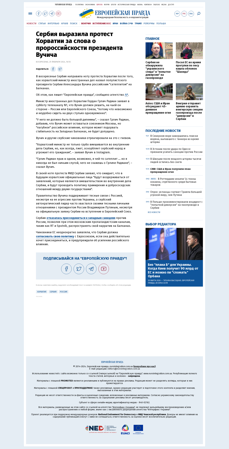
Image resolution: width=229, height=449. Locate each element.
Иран (115, 23)
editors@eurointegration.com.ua (124, 368)
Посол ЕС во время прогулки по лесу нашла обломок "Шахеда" (188, 67)
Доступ (171, 5)
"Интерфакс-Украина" (123, 407)
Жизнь (140, 5)
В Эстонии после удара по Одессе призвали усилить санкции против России (176, 150)
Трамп (138, 23)
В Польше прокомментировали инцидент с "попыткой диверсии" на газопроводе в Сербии (176, 204)
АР (126, 94)
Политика (79, 5)
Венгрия (86, 23)
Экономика (90, 5)
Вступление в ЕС (102, 23)
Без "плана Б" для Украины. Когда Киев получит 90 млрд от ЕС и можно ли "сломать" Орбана (173, 270)
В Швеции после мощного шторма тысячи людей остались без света (175, 160)
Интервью (53, 23)
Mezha (163, 5)
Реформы (149, 23)
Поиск (73, 23)
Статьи (42, 23)
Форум (106, 5)
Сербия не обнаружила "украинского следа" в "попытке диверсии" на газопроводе (158, 70)
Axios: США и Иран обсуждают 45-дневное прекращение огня (158, 108)
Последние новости (163, 131)
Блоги (113, 5)
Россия (63, 292)
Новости (31, 23)
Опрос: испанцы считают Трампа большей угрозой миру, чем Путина (176, 193)
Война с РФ (126, 23)
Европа (99, 5)
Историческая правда (127, 5)
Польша (161, 23)
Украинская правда (63, 4)
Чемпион (148, 5)
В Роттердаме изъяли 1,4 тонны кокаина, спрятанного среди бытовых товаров (173, 181)
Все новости (154, 212)
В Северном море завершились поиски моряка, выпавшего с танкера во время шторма (174, 138)
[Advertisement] (85, 319)
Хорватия (41, 292)
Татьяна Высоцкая (172, 280)
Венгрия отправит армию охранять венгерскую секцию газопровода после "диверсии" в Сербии (189, 111)
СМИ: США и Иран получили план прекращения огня (170, 170)
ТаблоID (156, 5)
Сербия (53, 292)
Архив (64, 23)
